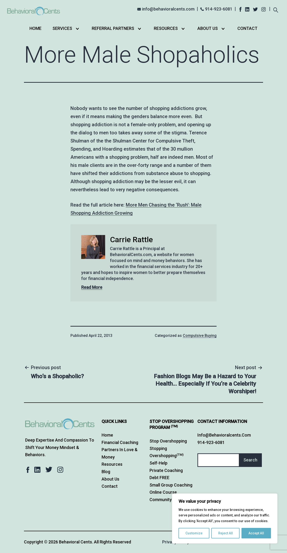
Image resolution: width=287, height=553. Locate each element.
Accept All (256, 533)
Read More (91, 287)
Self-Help (158, 462)
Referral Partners (113, 28)
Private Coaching (166, 470)
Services (62, 28)
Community (160, 499)
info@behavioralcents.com (168, 8)
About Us (207, 28)
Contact (247, 28)
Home (35, 28)
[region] (224, 518)
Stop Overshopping (168, 440)
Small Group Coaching (170, 484)
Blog (106, 471)
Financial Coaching (120, 442)
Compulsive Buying (200, 335)
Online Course (163, 492)
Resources (166, 28)
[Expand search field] (275, 9)
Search (250, 459)
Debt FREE (159, 477)
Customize (193, 533)
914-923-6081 (218, 8)
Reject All (225, 533)
